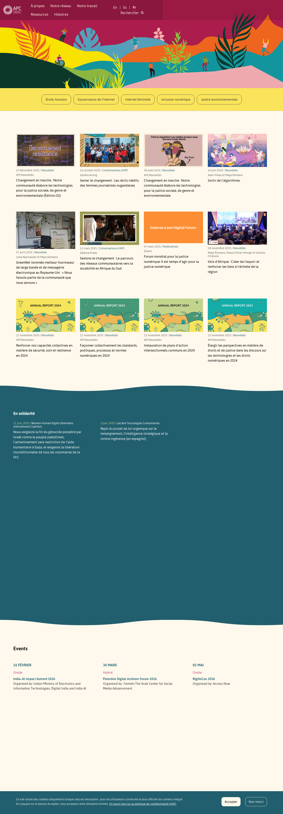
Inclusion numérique (175, 99)
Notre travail (98, 10)
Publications (170, 246)
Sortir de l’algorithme (224, 180)
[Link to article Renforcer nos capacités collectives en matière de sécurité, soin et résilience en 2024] (45, 315)
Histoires (144, 10)
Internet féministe (137, 99)
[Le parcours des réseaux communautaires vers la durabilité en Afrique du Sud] (109, 228)
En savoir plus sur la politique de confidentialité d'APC (142, 805)
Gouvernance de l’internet (96, 99)
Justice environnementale (219, 99)
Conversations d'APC (115, 170)
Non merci (256, 804)
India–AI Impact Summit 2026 (34, 679)
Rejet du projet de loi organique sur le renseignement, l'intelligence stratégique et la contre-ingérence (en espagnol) (134, 433)
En (208, 10)
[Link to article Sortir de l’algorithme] (237, 150)
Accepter (231, 804)
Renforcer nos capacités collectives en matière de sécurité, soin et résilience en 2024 (44, 350)
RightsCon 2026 (204, 679)
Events (20, 648)
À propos (48, 10)
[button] (255, 10)
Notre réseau (71, 10)
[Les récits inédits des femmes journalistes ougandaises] (109, 150)
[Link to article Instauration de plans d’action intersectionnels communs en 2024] (173, 315)
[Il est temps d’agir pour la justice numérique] (173, 227)
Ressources (122, 10)
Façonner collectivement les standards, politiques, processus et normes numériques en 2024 (108, 350)
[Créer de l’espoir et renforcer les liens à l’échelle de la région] (237, 228)
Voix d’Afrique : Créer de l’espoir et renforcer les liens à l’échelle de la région (233, 266)
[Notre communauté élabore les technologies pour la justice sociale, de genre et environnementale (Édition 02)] (45, 150)
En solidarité (24, 413)
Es (217, 10)
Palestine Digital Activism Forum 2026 (130, 679)
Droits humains (56, 99)
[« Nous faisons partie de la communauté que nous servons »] (45, 230)
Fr (227, 10)
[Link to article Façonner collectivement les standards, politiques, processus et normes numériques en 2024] (109, 315)
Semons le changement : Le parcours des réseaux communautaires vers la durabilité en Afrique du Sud (106, 263)
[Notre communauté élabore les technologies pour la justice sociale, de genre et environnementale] (173, 150)
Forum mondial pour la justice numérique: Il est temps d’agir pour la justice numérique (171, 261)
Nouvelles (47, 170)
